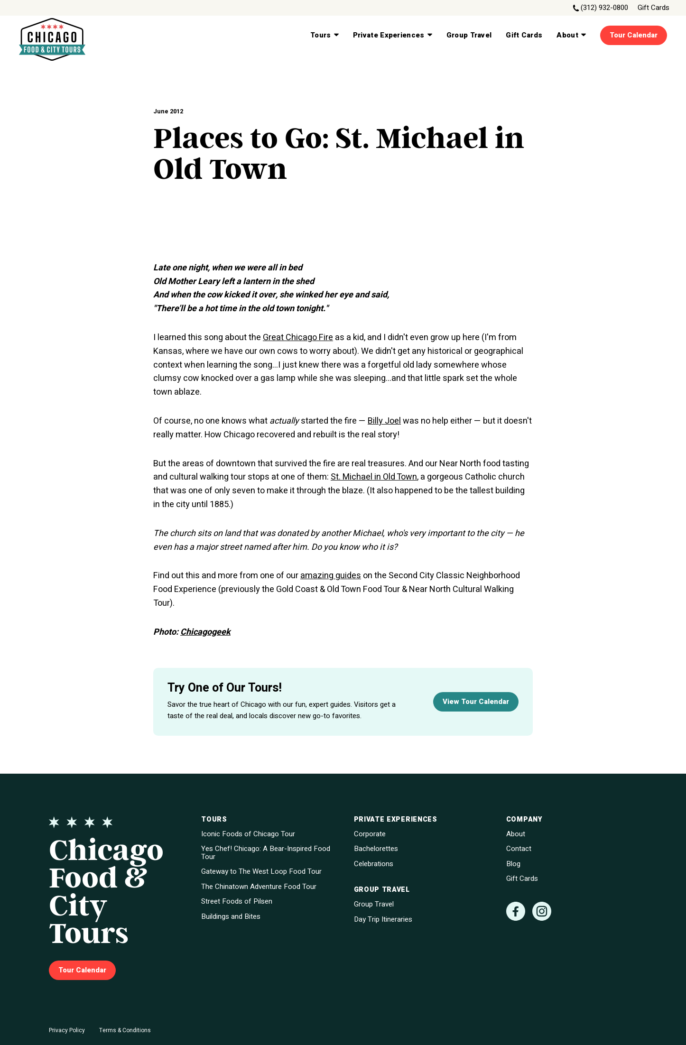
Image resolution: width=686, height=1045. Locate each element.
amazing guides (330, 575)
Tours (324, 35)
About (571, 35)
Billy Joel (384, 421)
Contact (518, 849)
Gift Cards (653, 7)
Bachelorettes (376, 849)
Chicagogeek (205, 632)
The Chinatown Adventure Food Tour (258, 887)
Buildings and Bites (230, 917)
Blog (513, 864)
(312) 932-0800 (604, 7)
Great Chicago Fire (298, 337)
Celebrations (373, 864)
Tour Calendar (634, 35)
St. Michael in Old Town (374, 477)
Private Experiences (392, 35)
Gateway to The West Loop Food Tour (261, 872)
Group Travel (469, 35)
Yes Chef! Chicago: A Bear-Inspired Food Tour (265, 852)
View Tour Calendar (476, 701)
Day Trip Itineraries (383, 920)
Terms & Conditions (125, 1030)
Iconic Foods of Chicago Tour (248, 834)
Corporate (370, 834)
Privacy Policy (67, 1030)
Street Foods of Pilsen (236, 901)
